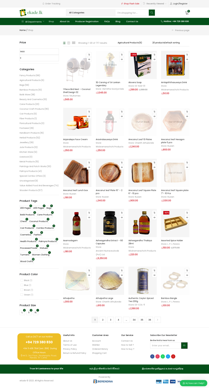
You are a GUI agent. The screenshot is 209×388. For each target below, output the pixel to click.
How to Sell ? (127, 345)
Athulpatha (68, 298)
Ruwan (170, 145)
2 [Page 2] (102, 319)
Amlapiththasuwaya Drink (174, 82)
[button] (187, 12)
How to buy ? (127, 349)
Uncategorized (29, 180)
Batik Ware (27, 94)
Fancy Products (30, 75)
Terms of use (70, 345)
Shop (51, 21)
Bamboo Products (31, 89)
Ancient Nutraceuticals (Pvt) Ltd (107, 252)
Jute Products (29, 147)
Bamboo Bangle (169, 298)
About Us (65, 21)
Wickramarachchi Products (175, 89)
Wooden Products (31, 190)
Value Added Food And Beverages (39, 185)
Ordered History (100, 349)
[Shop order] (177, 43)
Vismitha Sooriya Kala (113, 88)
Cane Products (29, 104)
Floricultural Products (32, 123)
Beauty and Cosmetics (33, 99)
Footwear (27, 128)
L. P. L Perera (173, 243)
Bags (24, 85)
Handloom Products (32, 133)
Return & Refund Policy (74, 353)
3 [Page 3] (110, 319)
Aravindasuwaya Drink (107, 139)
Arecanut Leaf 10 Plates (140, 139)
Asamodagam (70, 240)
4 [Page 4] (118, 319)
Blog (118, 21)
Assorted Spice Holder (172, 240)
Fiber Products (28, 118)
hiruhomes (75, 95)
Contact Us (132, 21)
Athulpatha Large (104, 298)
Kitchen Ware (28, 152)
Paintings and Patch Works (35, 166)
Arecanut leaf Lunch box (75, 190)
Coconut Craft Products (34, 109)
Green (28, 294)
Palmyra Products (31, 171)
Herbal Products (30, 137)
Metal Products (29, 161)
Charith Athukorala (144, 142)
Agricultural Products (32, 80)
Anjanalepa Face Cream (75, 139)
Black (28, 280)
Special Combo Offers (33, 176)
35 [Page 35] (142, 319)
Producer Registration (87, 21)
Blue (27, 285)
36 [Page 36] (149, 319)
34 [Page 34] (134, 319)
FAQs (107, 21)
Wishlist (96, 345)
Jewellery (27, 142)
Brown (28, 290)
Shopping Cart (99, 353)
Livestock (26, 156)
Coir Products (28, 113)
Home (23, 30)
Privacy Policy (70, 349)
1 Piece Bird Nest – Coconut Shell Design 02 (77, 91)
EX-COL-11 (140, 304)
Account (96, 341)
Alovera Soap (135, 82)
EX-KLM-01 (140, 85)
